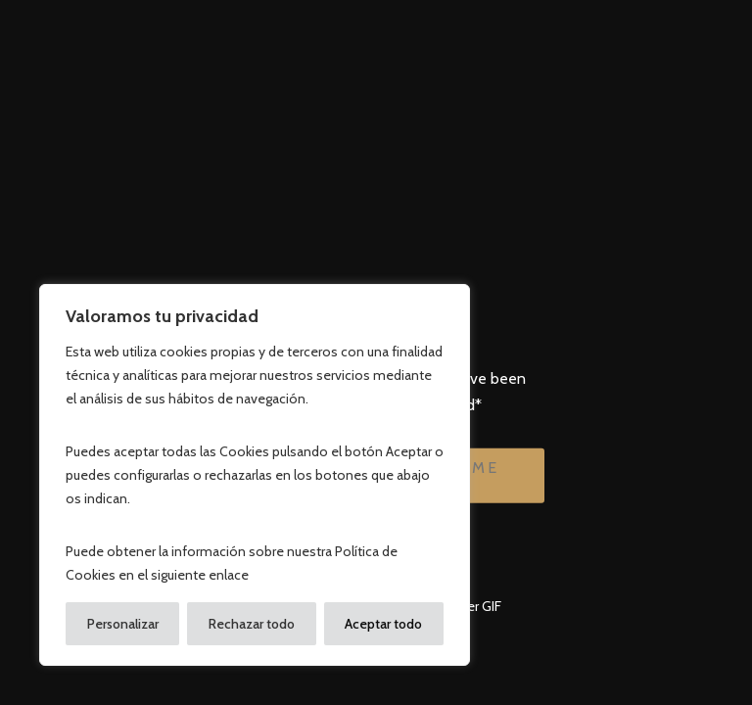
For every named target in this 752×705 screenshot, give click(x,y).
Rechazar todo (252, 624)
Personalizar (123, 624)
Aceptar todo (383, 624)
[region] (254, 475)
